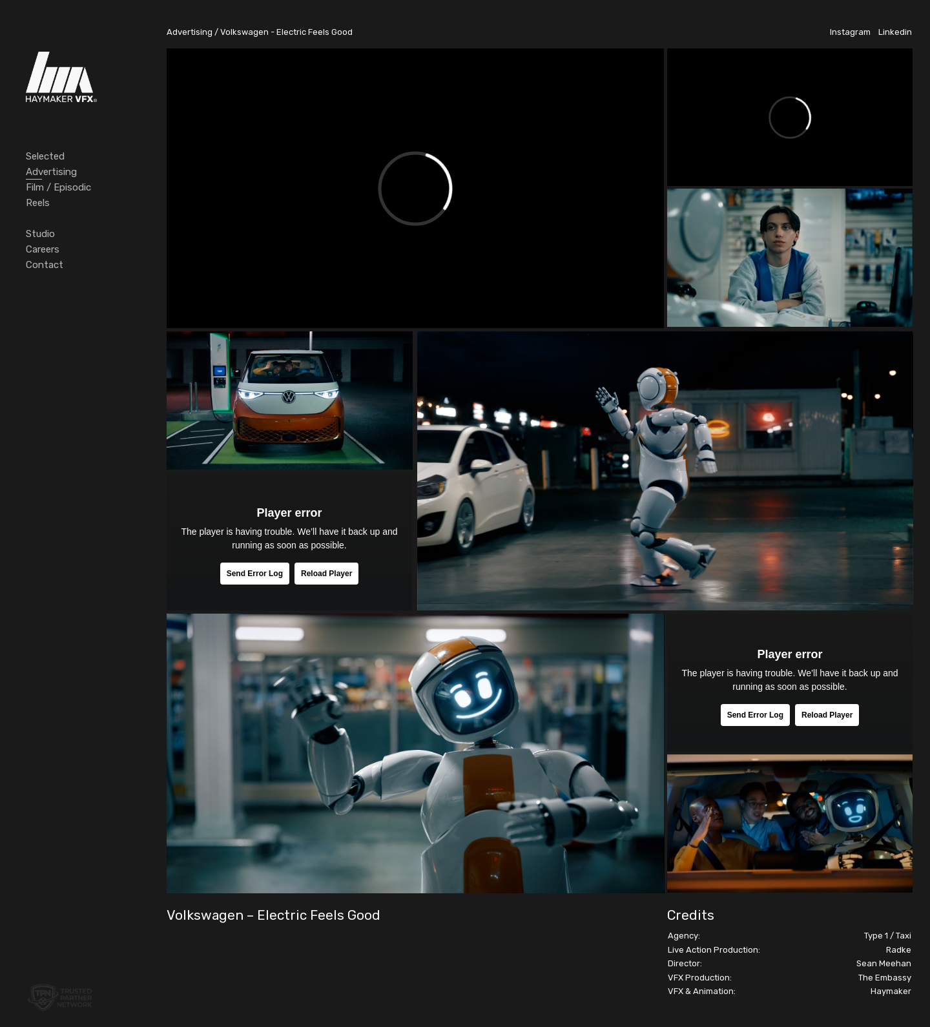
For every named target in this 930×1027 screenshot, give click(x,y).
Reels (38, 203)
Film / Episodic (58, 187)
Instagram (850, 32)
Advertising (51, 172)
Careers (42, 249)
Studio (40, 234)
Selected (45, 156)
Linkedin (895, 32)
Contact (44, 265)
